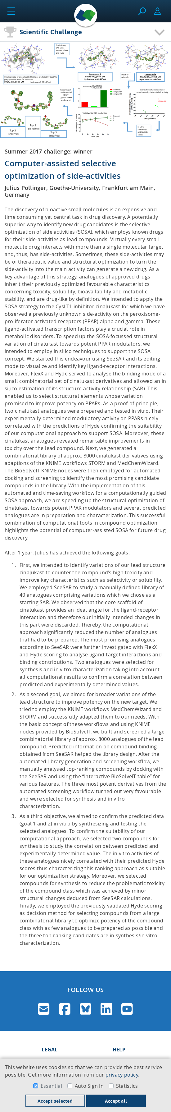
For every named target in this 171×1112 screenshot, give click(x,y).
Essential (51, 1085)
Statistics (127, 1085)
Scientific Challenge (51, 32)
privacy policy (122, 1074)
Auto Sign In (89, 1085)
